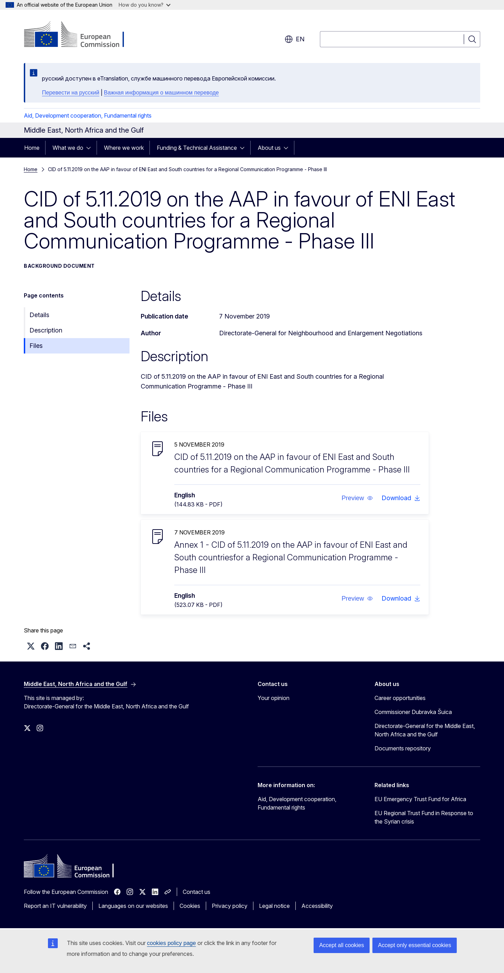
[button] (357, 498)
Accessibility (317, 905)
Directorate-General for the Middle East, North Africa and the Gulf (424, 730)
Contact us (196, 891)
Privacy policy (229, 905)
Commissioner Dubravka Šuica (413, 711)
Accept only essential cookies (414, 945)
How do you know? (144, 5)
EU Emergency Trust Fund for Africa (420, 799)
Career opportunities (400, 697)
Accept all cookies (341, 945)
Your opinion (273, 697)
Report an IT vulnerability (55, 905)
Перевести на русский (70, 93)
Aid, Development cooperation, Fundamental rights (88, 115)
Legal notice (274, 905)
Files (36, 345)
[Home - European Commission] (80, 35)
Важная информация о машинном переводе (161, 93)
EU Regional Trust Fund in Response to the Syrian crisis (423, 817)
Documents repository (402, 748)
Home (32, 147)
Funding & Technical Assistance (197, 147)
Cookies (190, 905)
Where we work (124, 147)
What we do (67, 147)
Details (39, 314)
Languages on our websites (133, 905)
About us (269, 147)
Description (45, 330)
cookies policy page (171, 943)
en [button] (294, 39)
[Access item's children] (91, 148)
